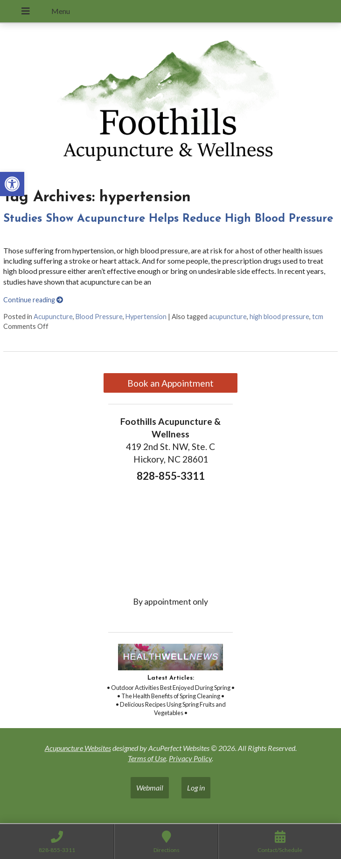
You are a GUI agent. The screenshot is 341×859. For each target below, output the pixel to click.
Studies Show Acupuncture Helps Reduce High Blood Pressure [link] (168, 219)
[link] (12, 184)
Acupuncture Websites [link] (78, 747)
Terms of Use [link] (147, 758)
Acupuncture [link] (53, 316)
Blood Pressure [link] (99, 316)
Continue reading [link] (33, 300)
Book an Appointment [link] (170, 383)
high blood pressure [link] (279, 316)
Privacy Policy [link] (190, 758)
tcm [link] (317, 316)
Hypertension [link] (146, 316)
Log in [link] (196, 787)
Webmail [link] (149, 787)
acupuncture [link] (228, 316)
